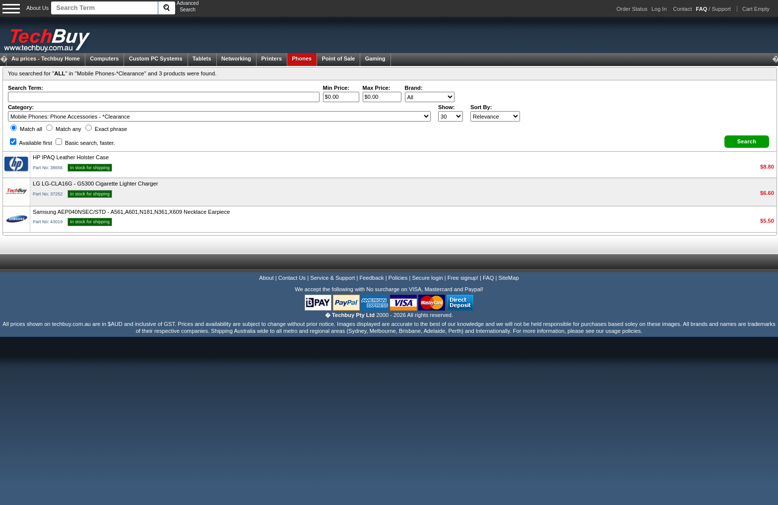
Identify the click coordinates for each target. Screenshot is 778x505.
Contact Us (292, 278)
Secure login (427, 278)
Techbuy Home (45, 59)
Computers (104, 59)
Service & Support (332, 278)
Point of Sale (338, 59)
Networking (236, 59)
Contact (682, 9)
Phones (302, 59)
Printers (271, 59)
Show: (446, 107)
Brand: (414, 88)
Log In (659, 9)
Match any (63, 129)
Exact (106, 129)
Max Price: (376, 88)
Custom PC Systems (156, 59)
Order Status (632, 9)
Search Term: (25, 88)
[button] (746, 141)
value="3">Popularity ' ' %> (495, 116)
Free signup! (463, 278)
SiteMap (509, 278)
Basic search (85, 143)
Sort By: (481, 107)
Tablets (202, 59)
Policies (398, 278)
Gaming (375, 59)
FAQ (488, 278)
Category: (21, 107)
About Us (37, 8)
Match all (26, 129)
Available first (31, 143)
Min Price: (336, 88)
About (266, 278)
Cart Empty (756, 9)
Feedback (371, 278)
